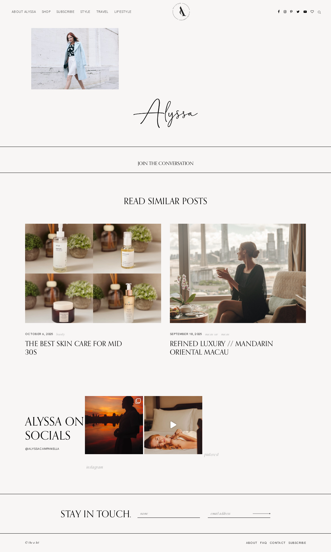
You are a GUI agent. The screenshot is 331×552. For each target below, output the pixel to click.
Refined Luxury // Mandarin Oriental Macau (221, 347)
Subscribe (65, 12)
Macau (225, 334)
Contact (277, 543)
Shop (46, 12)
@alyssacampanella (42, 449)
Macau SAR (211, 334)
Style (85, 12)
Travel (102, 12)
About (24, 12)
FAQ (263, 543)
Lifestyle (123, 12)
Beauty (60, 334)
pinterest (211, 454)
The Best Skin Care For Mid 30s (73, 347)
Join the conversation (166, 163)
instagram (94, 467)
